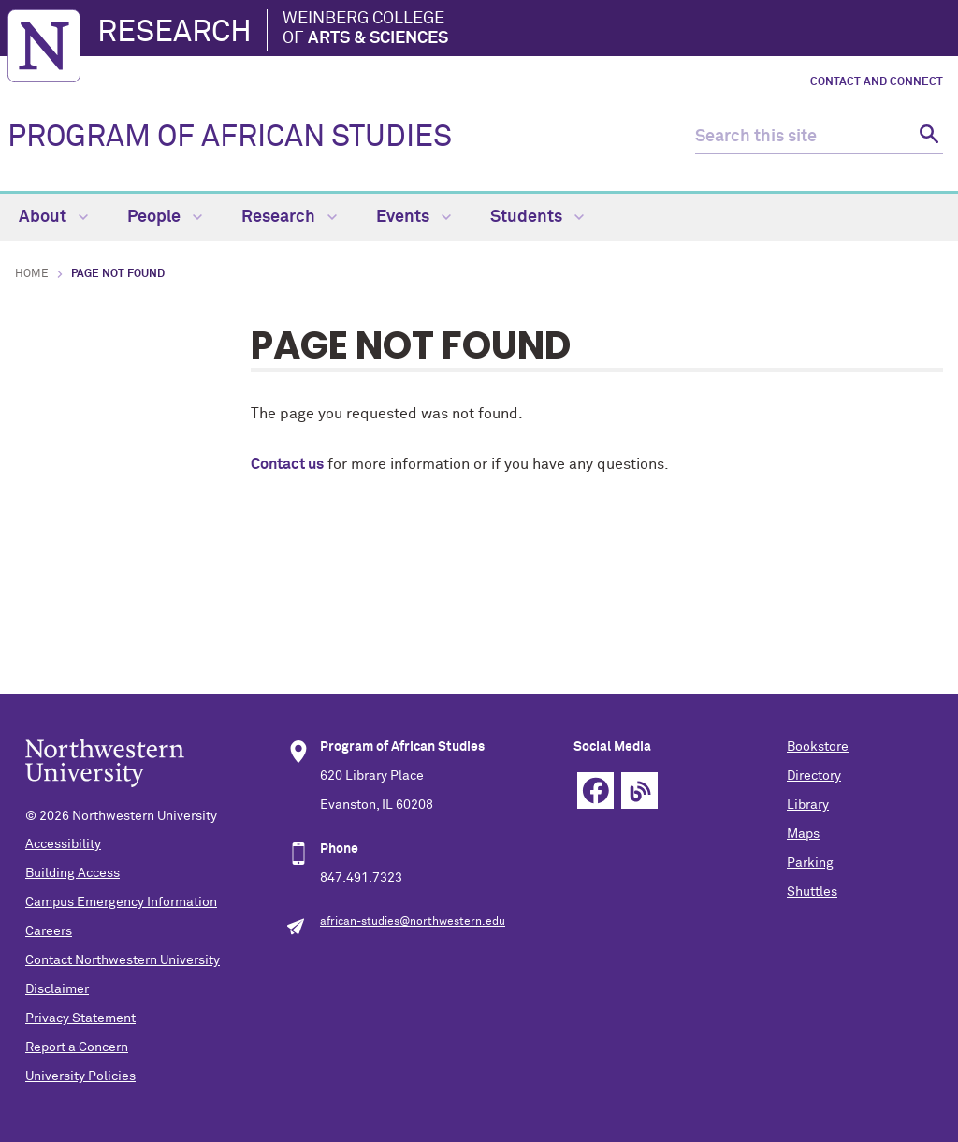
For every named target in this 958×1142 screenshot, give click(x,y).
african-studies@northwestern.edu (412, 922)
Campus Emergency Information (121, 902)
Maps (803, 834)
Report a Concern (76, 1047)
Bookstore (818, 747)
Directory (814, 776)
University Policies (80, 1076)
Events (413, 217)
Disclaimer (57, 989)
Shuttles (812, 892)
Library (808, 805)
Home (32, 274)
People (164, 217)
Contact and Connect (876, 82)
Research (174, 33)
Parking (810, 863)
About (53, 217)
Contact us (287, 464)
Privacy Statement (80, 1018)
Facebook (595, 790)
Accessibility (63, 844)
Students (537, 217)
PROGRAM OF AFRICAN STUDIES (229, 138)
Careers (48, 931)
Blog (639, 790)
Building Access (72, 873)
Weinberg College (365, 30)
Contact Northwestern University (122, 960)
